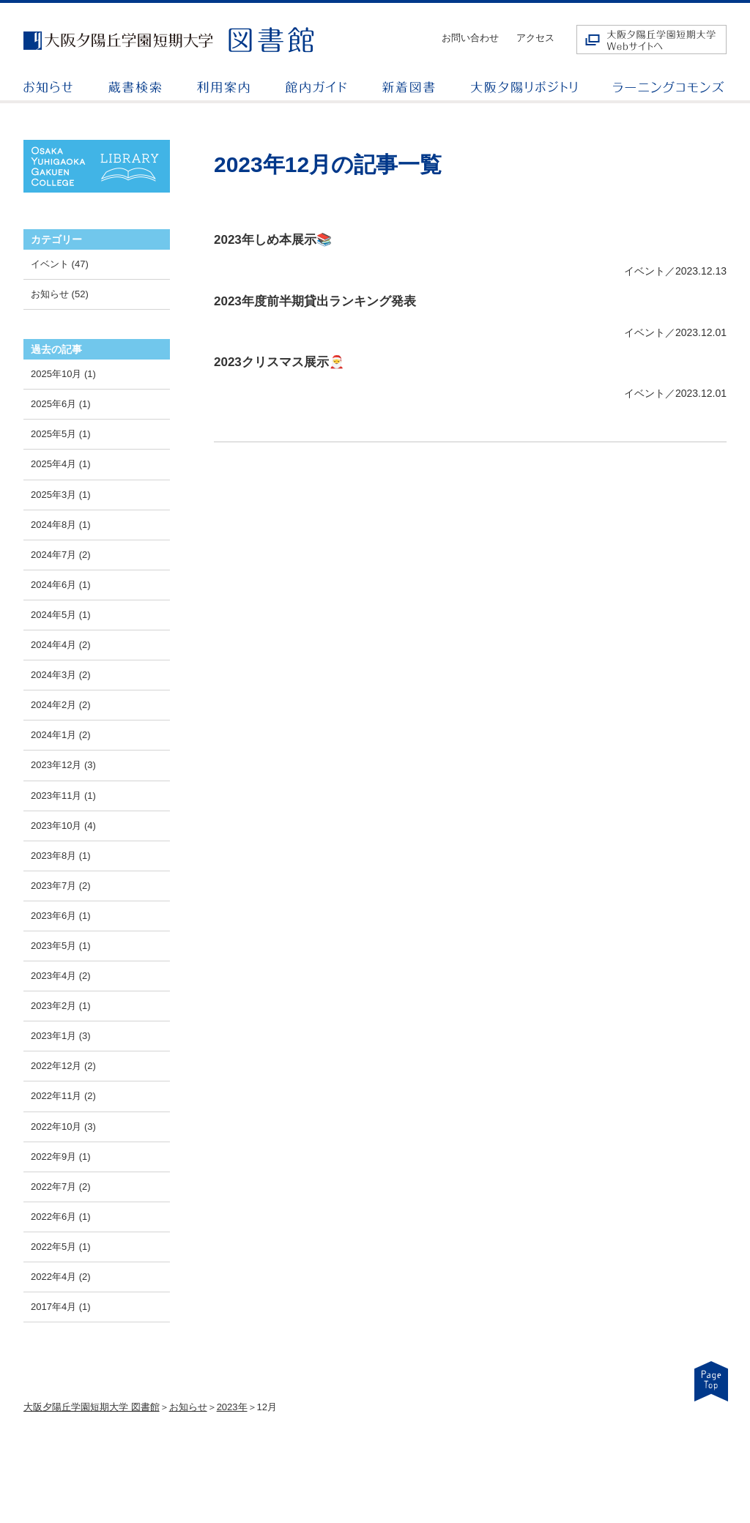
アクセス (535, 37)
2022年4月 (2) (61, 1276)
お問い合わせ (470, 37)
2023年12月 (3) (63, 764)
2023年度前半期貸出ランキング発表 (315, 301)
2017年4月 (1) (61, 1306)
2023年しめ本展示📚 (273, 240)
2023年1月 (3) (61, 1035)
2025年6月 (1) (61, 403)
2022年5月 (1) (61, 1246)
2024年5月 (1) (61, 614)
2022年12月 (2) (63, 1065)
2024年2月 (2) (61, 704)
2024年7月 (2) (61, 554)
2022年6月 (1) (61, 1216)
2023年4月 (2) (61, 975)
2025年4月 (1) (61, 463)
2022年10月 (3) (63, 1126)
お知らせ (188, 1406)
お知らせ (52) (60, 293)
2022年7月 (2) (61, 1186)
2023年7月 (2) (61, 885)
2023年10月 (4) (63, 825)
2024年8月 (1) (61, 524)
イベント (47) (60, 263)
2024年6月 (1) (61, 584)
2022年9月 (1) (61, 1156)
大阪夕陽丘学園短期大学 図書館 (91, 1406)
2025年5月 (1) (61, 433)
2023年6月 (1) (61, 915)
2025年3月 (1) (61, 494)
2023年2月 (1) (61, 1005)
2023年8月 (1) (61, 855)
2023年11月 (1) (63, 795)
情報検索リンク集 (518, 1455)
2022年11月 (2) (63, 1095)
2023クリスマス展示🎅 (279, 362)
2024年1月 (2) (61, 734)
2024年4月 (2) (61, 644)
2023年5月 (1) (61, 945)
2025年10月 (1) (63, 373)
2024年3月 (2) (61, 674)
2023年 (232, 1406)
